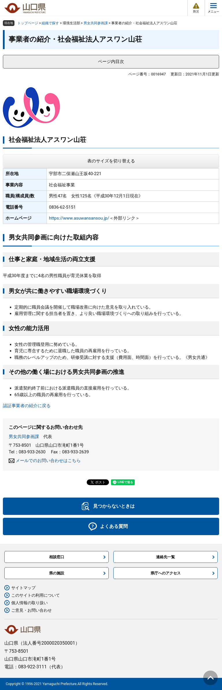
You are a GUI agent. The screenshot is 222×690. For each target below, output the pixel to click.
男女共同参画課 (96, 23)
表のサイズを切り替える (111, 161)
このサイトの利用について (35, 595)
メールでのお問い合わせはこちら (48, 460)
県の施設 (56, 573)
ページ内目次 (111, 61)
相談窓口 (56, 557)
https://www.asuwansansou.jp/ (79, 218)
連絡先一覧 (165, 557)
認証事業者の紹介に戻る (27, 405)
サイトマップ (23, 587)
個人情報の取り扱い (29, 602)
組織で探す (50, 23)
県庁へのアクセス (166, 573)
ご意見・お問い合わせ (31, 610)
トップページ (27, 23)
